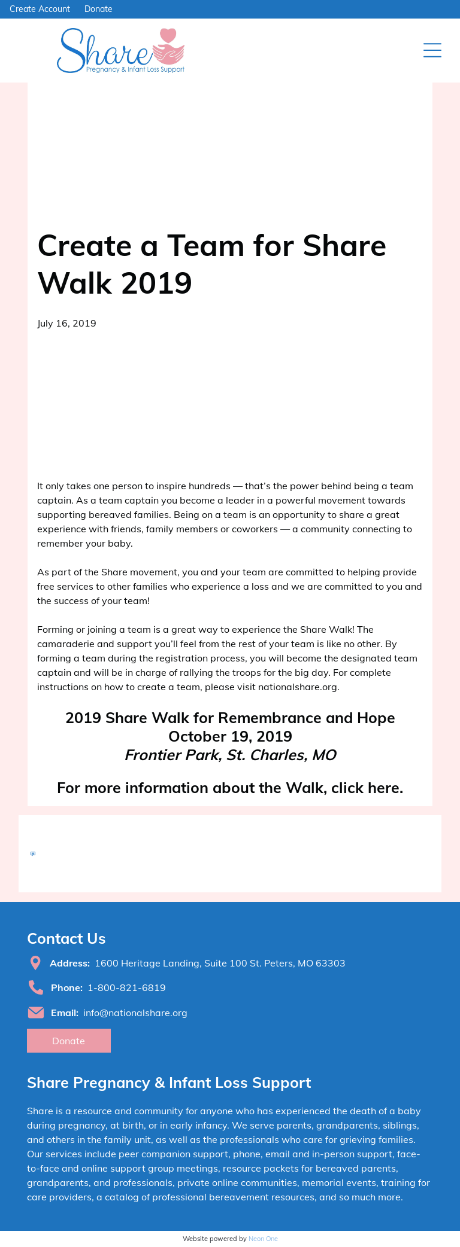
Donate (98, 9)
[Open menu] (432, 50)
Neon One (263, 1238)
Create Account (40, 9)
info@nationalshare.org (135, 1013)
